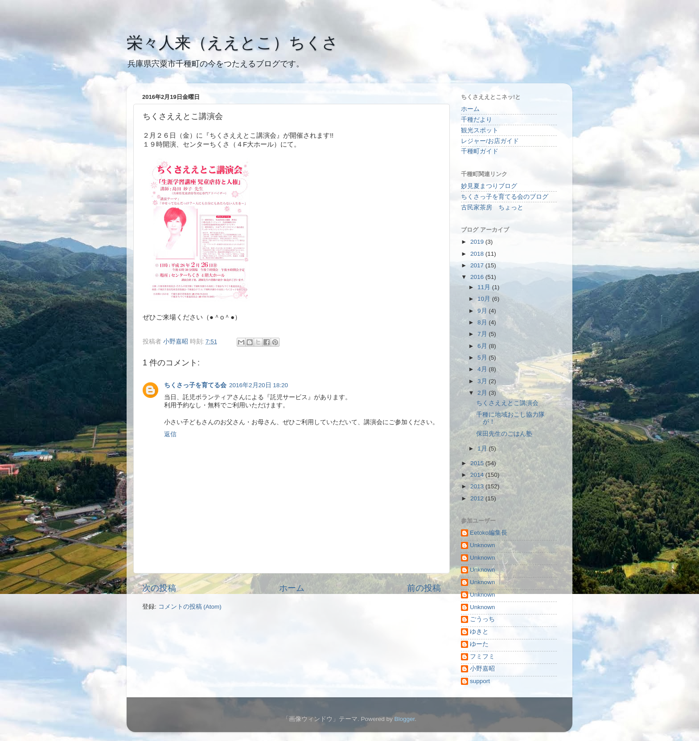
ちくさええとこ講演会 (507, 403)
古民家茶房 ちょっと (492, 207)
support (480, 681)
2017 (477, 265)
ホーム (291, 588)
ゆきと (479, 631)
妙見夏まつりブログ (489, 186)
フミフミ (482, 656)
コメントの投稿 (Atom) (190, 606)
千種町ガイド (479, 151)
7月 (483, 334)
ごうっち (482, 619)
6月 (483, 346)
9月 (483, 310)
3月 (483, 381)
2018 (477, 253)
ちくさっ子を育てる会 (195, 385)
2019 (477, 241)
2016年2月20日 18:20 (258, 385)
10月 (484, 298)
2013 (477, 486)
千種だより (476, 119)
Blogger (404, 719)
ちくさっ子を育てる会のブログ (504, 196)
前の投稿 (424, 588)
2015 (477, 463)
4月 (483, 369)
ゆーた (479, 644)
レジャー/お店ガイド (490, 141)
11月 (484, 287)
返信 (170, 434)
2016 (477, 277)
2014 (477, 474)
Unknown (482, 545)
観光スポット (479, 130)
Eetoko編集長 (488, 532)
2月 (483, 392)
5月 (483, 357)
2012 (477, 498)
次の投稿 (159, 588)
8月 (483, 322)
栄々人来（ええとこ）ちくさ (232, 42)
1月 (483, 448)
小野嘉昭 (482, 668)
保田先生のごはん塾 (504, 433)
